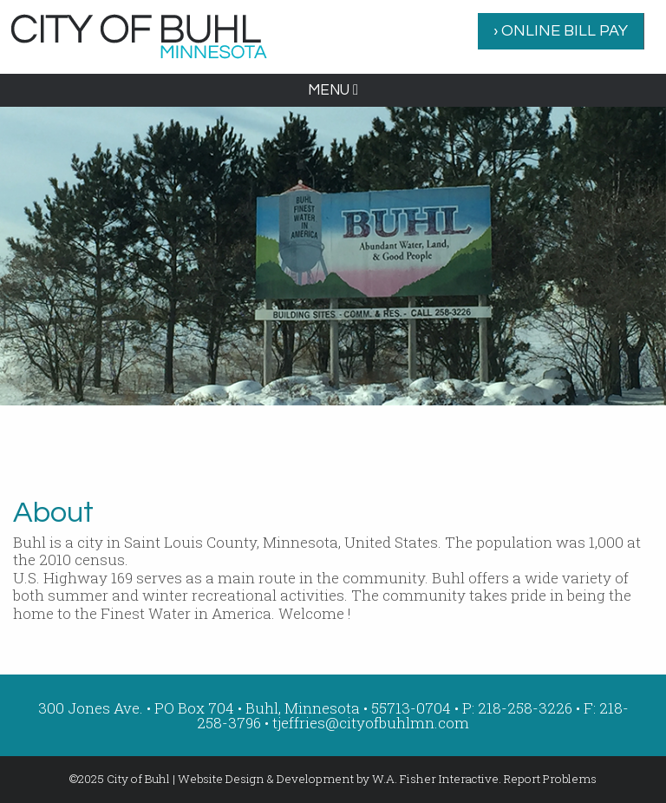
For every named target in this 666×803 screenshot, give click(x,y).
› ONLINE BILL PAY (560, 31)
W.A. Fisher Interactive (435, 779)
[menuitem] (561, 31)
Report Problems (550, 779)
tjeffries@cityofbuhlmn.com (370, 723)
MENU (333, 90)
